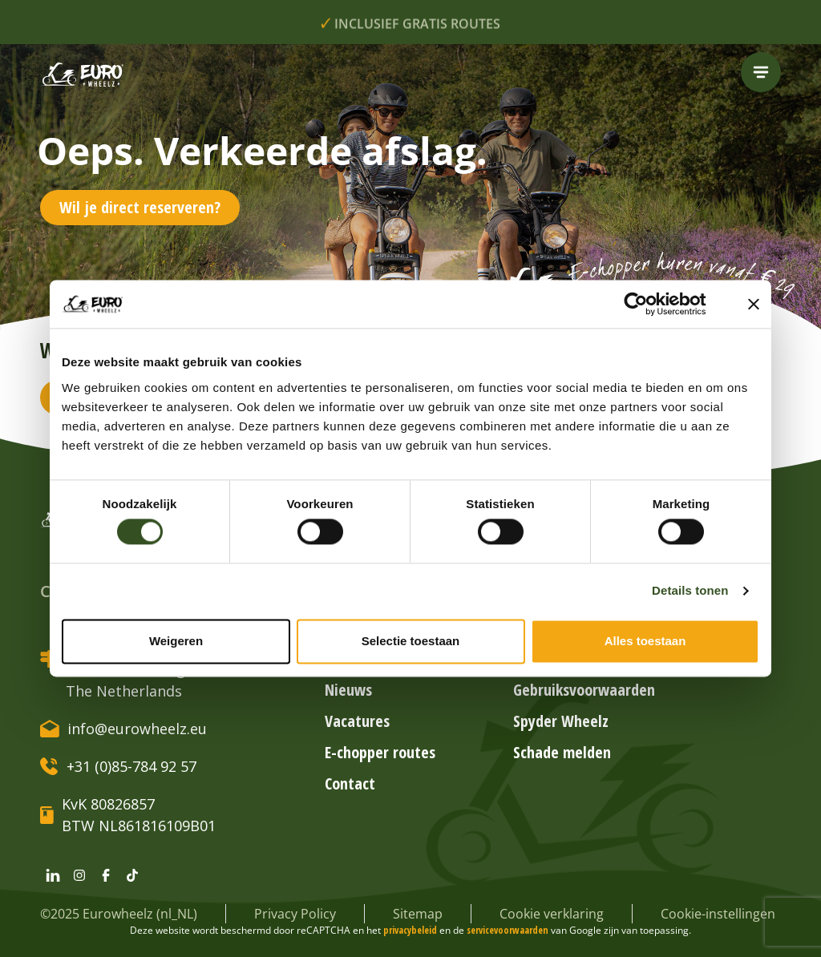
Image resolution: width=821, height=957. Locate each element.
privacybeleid (411, 930)
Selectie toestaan (411, 641)
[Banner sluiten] (753, 303)
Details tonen (690, 591)
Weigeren (176, 641)
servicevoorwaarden (509, 930)
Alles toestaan (645, 641)
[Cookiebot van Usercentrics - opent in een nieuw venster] (648, 304)
